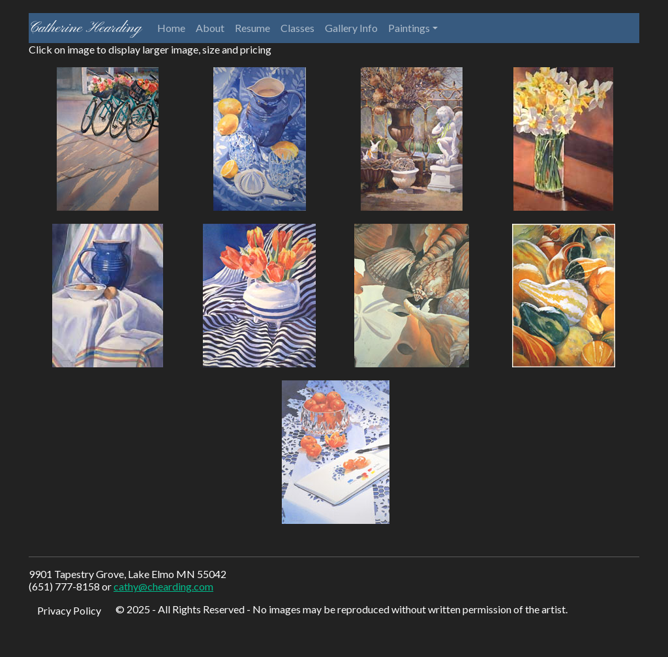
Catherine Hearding (85, 28)
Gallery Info (351, 28)
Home (171, 28)
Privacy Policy (69, 610)
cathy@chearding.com (163, 586)
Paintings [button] (409, 28)
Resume (252, 28)
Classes (297, 28)
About (210, 28)
